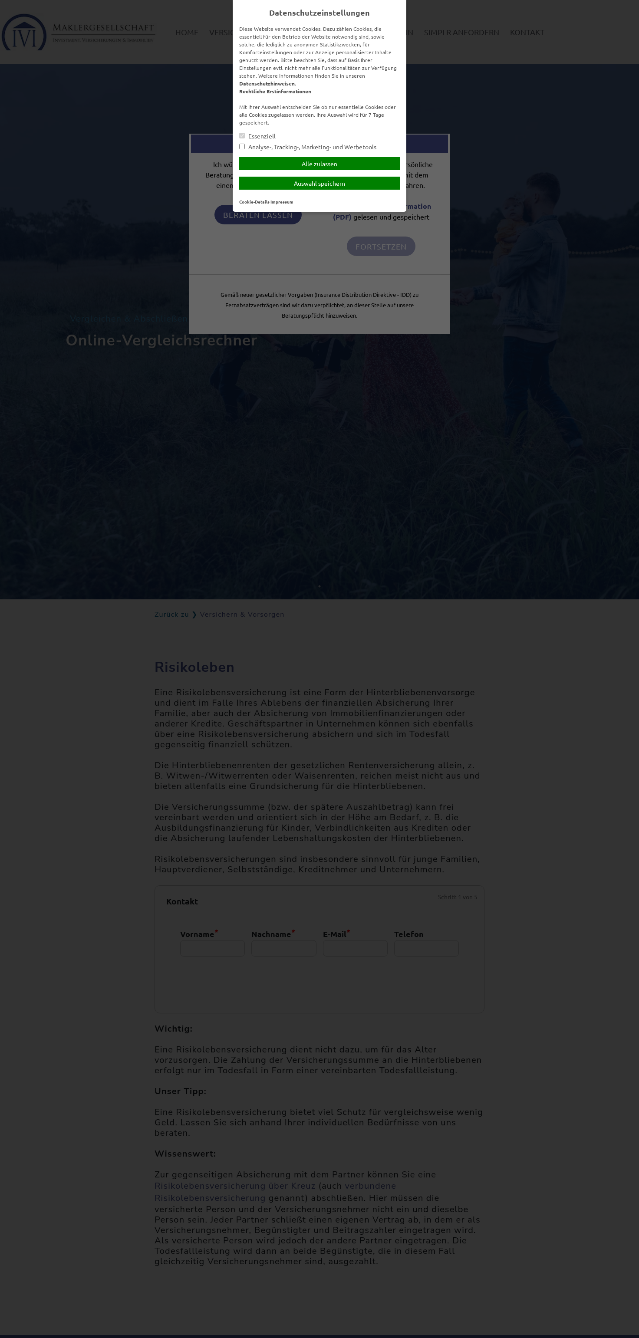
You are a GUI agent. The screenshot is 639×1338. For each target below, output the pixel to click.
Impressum (281, 201)
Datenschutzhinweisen (267, 83)
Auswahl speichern (319, 183)
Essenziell (257, 136)
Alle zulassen (319, 164)
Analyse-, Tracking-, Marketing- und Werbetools (307, 147)
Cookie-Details (254, 201)
